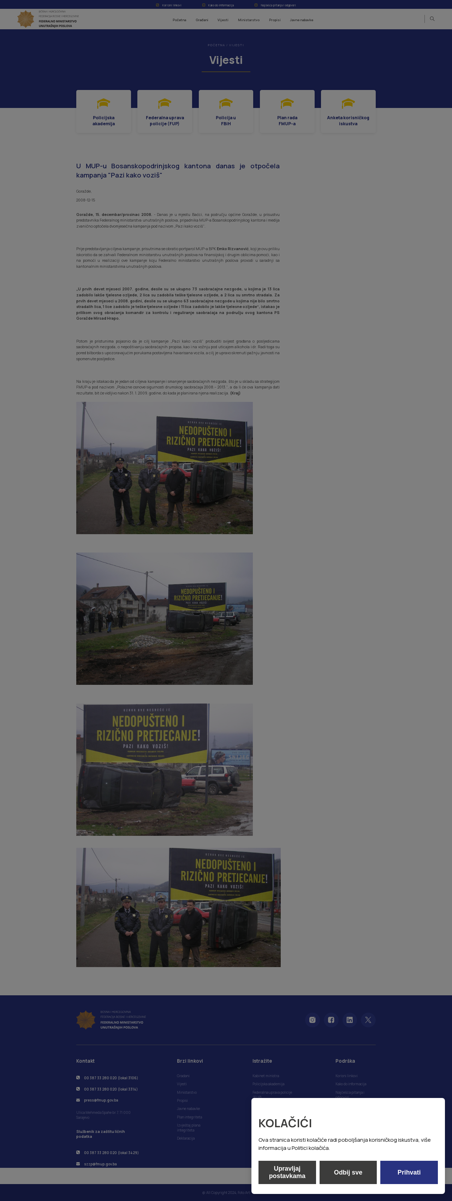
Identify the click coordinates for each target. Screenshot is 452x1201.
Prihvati (409, 1172)
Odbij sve (348, 1172)
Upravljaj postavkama (287, 1172)
